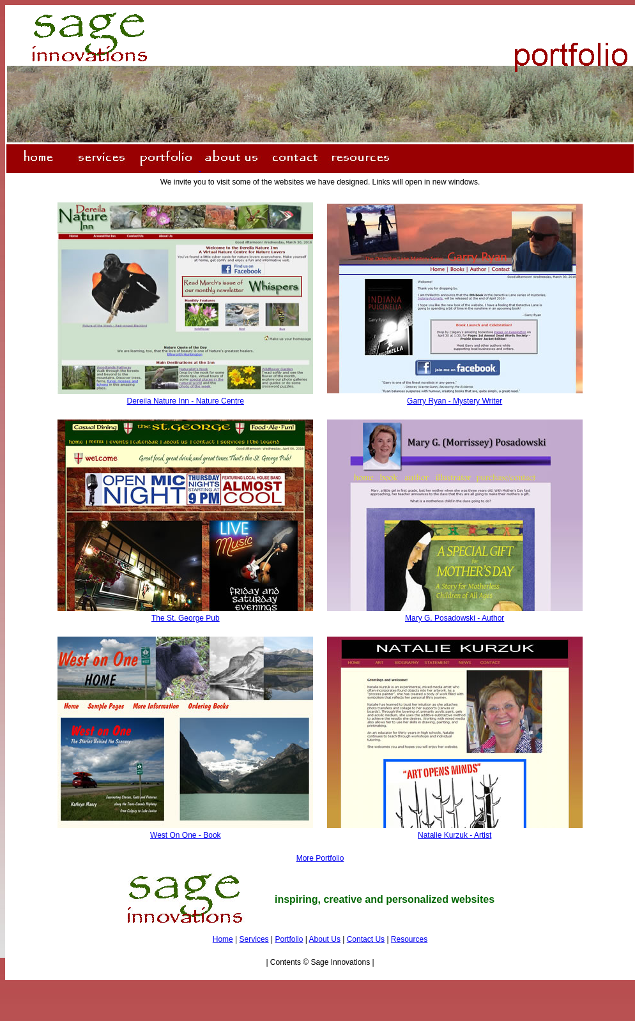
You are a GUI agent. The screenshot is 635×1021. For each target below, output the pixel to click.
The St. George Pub (185, 618)
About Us (324, 939)
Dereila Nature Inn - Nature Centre (185, 401)
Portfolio (289, 939)
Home (223, 939)
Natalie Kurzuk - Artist (454, 835)
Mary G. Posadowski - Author (454, 618)
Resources (409, 939)
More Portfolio (320, 858)
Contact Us (366, 939)
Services (254, 939)
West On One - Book (185, 835)
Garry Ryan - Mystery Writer (454, 401)
